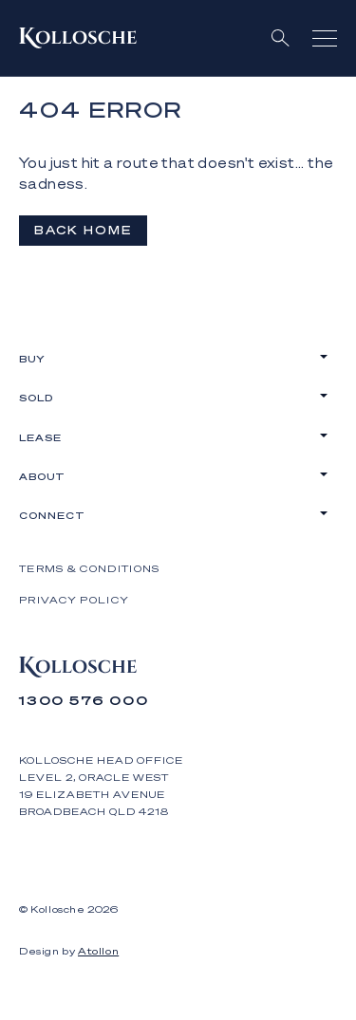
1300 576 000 (84, 700)
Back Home (83, 230)
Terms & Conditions (89, 568)
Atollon (98, 950)
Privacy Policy (74, 599)
